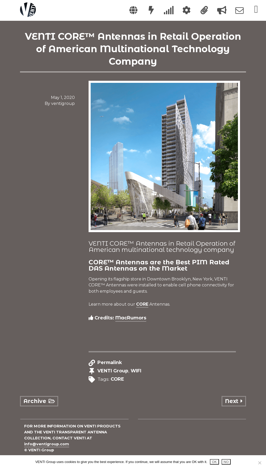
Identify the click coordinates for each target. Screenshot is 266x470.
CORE (142, 304)
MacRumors (130, 318)
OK (214, 462)
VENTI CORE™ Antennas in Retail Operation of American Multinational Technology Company (133, 49)
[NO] (259, 462)
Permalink (109, 362)
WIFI (136, 371)
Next (233, 401)
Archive (39, 401)
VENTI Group (112, 371)
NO (226, 462)
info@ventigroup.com (46, 444)
